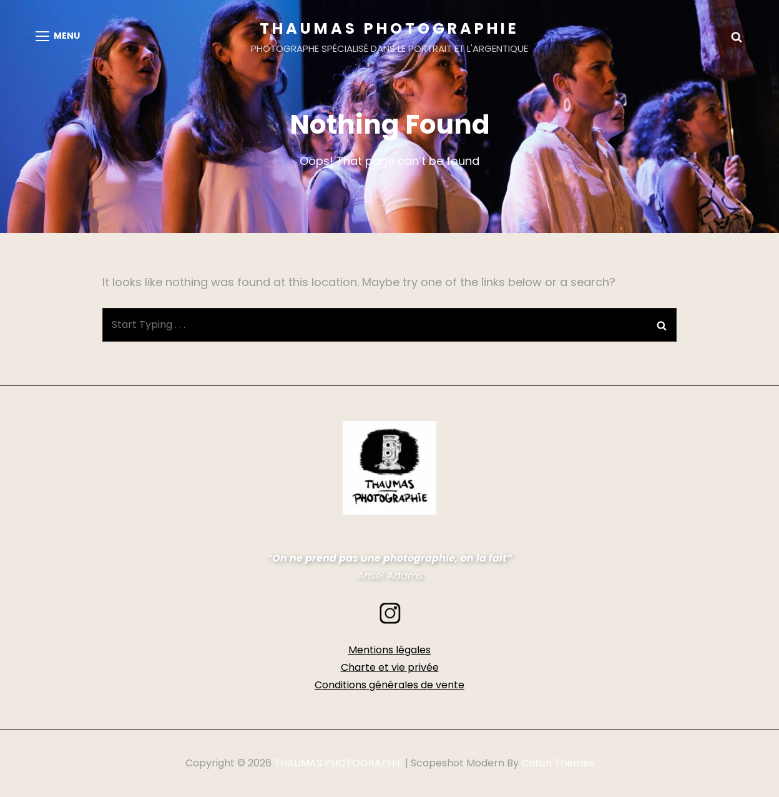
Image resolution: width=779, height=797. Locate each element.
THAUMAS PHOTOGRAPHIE (389, 28)
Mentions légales (389, 650)
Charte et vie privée (390, 667)
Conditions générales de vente (389, 685)
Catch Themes (557, 763)
